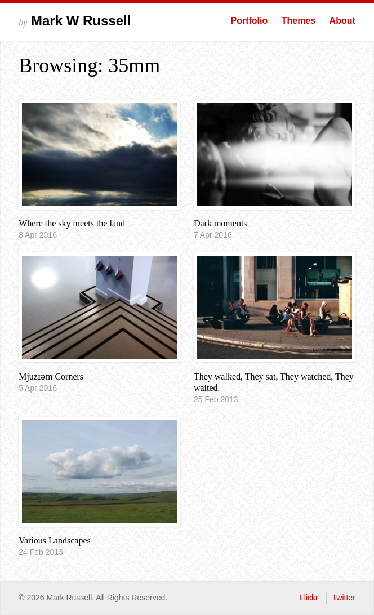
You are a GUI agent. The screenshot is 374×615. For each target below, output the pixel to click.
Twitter (343, 597)
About (342, 20)
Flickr (308, 597)
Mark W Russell (75, 20)
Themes (298, 20)
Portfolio (249, 20)
